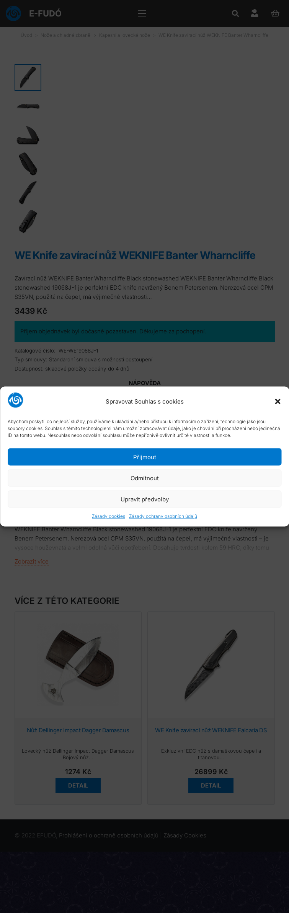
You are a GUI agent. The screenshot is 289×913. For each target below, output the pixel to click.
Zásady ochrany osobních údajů (163, 516)
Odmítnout (145, 477)
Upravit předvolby (145, 499)
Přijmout (144, 456)
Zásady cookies (108, 516)
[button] (277, 401)
